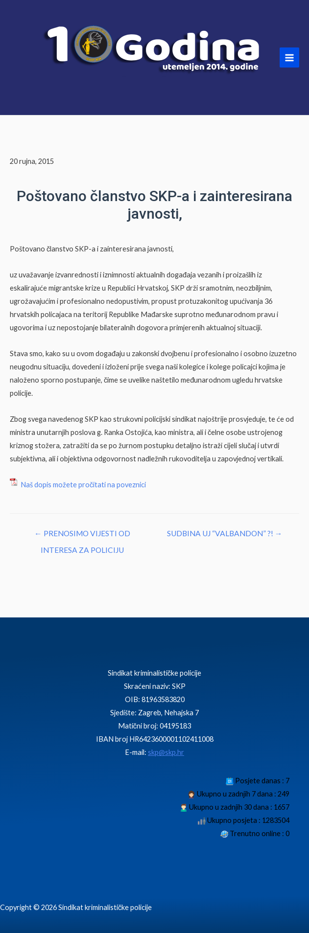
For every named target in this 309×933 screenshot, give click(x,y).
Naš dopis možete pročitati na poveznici (82, 484)
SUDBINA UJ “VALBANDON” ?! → (225, 533)
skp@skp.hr (166, 752)
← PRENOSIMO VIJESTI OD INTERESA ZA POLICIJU (82, 536)
